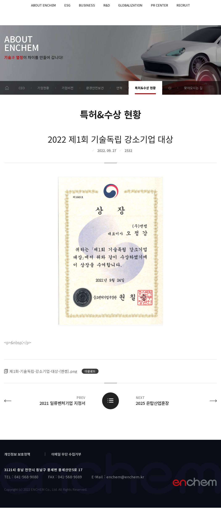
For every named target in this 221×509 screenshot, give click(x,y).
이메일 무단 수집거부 (66, 455)
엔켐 (194, 483)
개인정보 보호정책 (17, 455)
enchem (14, 12)
